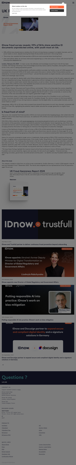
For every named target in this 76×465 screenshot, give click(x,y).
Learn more (14, 13)
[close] (63, 3)
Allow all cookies (54, 7)
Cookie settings (54, 10)
